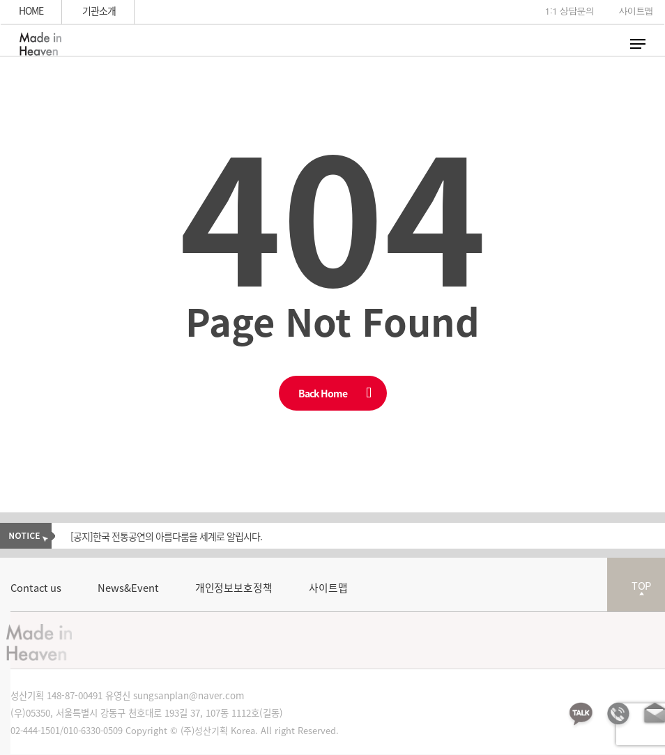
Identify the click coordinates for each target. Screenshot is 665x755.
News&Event (128, 587)
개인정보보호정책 (234, 587)
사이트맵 (328, 587)
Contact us (35, 587)
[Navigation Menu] (637, 44)
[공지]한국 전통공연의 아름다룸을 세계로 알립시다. (166, 536)
